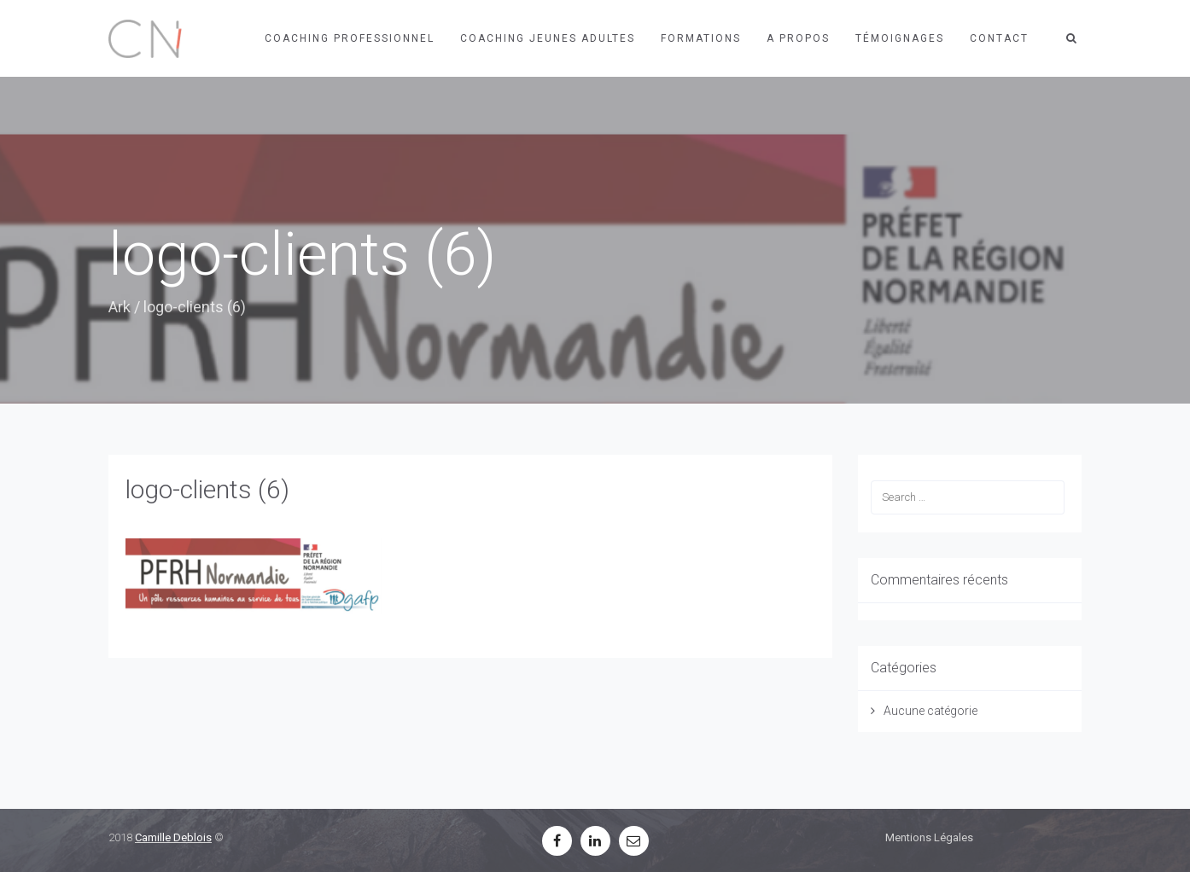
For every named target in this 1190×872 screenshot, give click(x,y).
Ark (119, 307)
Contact (999, 38)
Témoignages (899, 38)
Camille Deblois (173, 837)
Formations (701, 38)
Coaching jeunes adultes (547, 38)
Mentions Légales (929, 837)
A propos (798, 38)
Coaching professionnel (350, 38)
